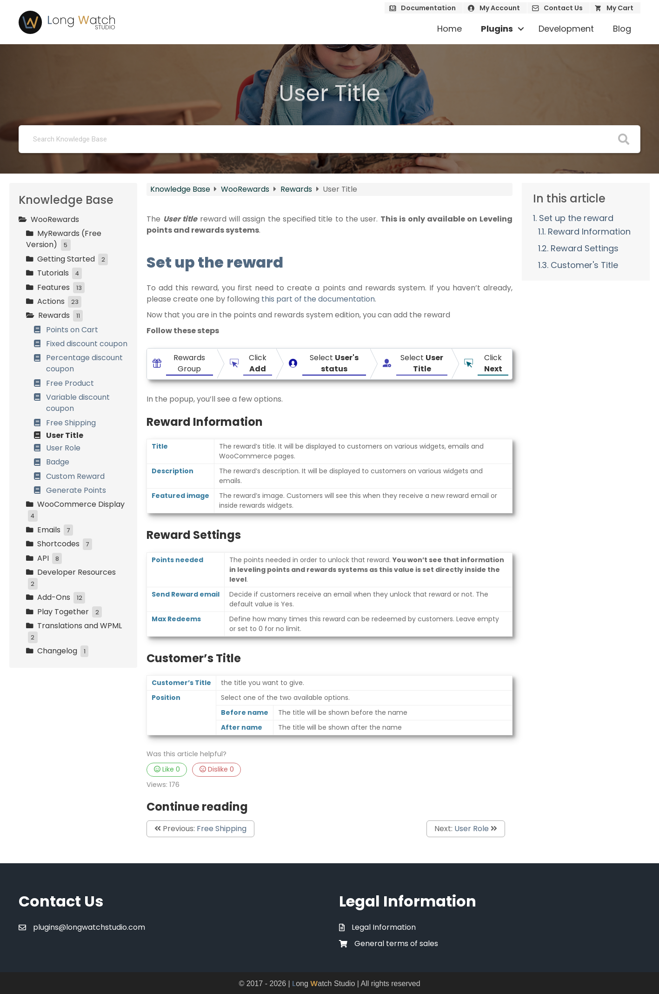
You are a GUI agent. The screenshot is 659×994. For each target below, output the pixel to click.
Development (566, 28)
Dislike (217, 769)
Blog (622, 28)
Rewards (297, 189)
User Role (471, 828)
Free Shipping (221, 828)
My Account (499, 8)
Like (167, 769)
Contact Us (563, 8)
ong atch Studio (323, 983)
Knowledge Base (181, 189)
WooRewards (246, 189)
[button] (521, 29)
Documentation (428, 8)
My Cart (619, 8)
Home (449, 28)
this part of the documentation (318, 299)
